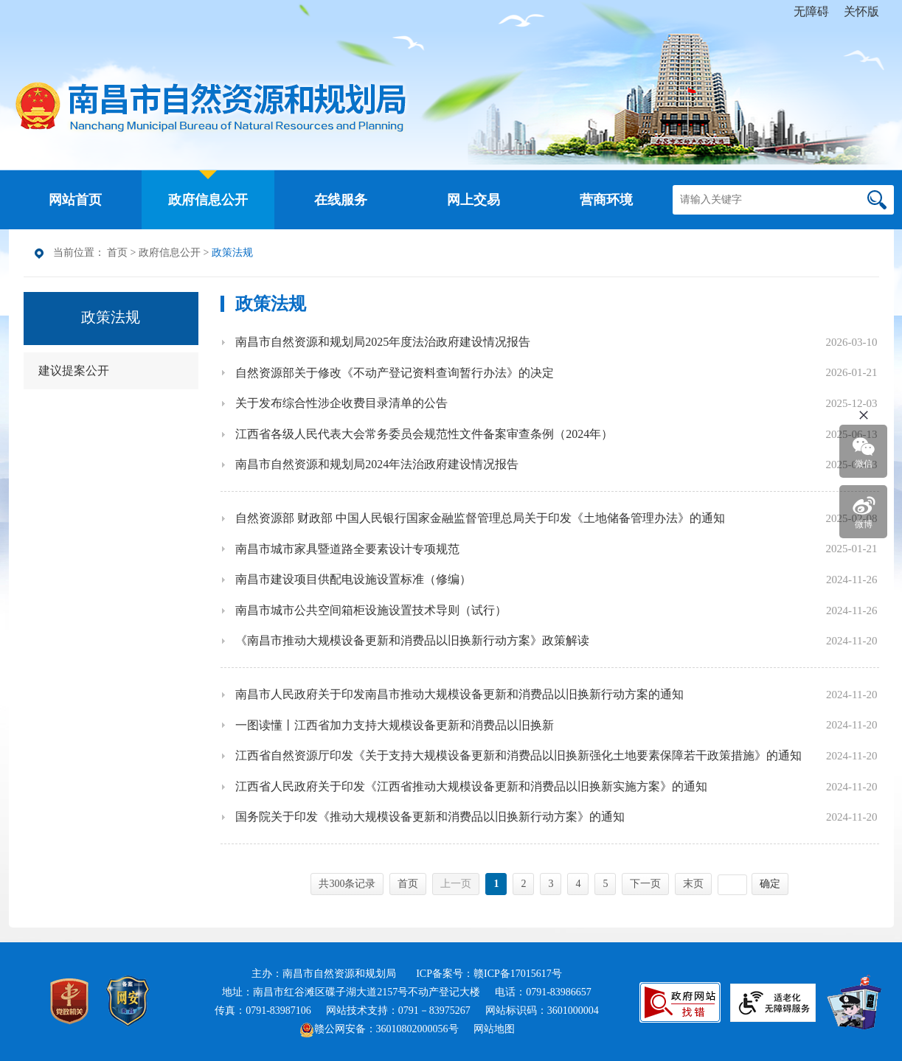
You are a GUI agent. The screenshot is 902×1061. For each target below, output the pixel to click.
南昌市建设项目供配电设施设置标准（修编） (353, 579)
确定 (770, 883)
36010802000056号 (417, 1028)
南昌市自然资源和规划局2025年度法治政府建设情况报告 (382, 341)
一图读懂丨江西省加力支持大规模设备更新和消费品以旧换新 (394, 725)
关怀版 (861, 11)
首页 (117, 252)
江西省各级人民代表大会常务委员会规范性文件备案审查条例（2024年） (424, 434)
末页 (693, 883)
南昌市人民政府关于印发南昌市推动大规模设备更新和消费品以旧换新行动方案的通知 (459, 694)
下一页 (645, 883)
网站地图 (494, 1028)
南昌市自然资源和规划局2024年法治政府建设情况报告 (376, 464)
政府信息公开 (170, 252)
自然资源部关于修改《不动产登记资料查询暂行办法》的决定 (394, 372)
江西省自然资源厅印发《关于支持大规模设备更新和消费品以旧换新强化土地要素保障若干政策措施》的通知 (518, 755)
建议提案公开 (73, 370)
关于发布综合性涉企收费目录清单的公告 (341, 403)
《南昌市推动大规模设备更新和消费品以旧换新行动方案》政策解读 (412, 640)
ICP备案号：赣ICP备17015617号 (489, 973)
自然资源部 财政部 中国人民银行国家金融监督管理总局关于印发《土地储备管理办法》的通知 (480, 518)
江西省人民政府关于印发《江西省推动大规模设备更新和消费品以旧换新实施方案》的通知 (471, 786)
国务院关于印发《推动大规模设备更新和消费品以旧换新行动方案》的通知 (430, 816)
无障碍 (811, 11)
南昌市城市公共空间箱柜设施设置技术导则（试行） (371, 610)
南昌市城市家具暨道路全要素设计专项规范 (347, 549)
